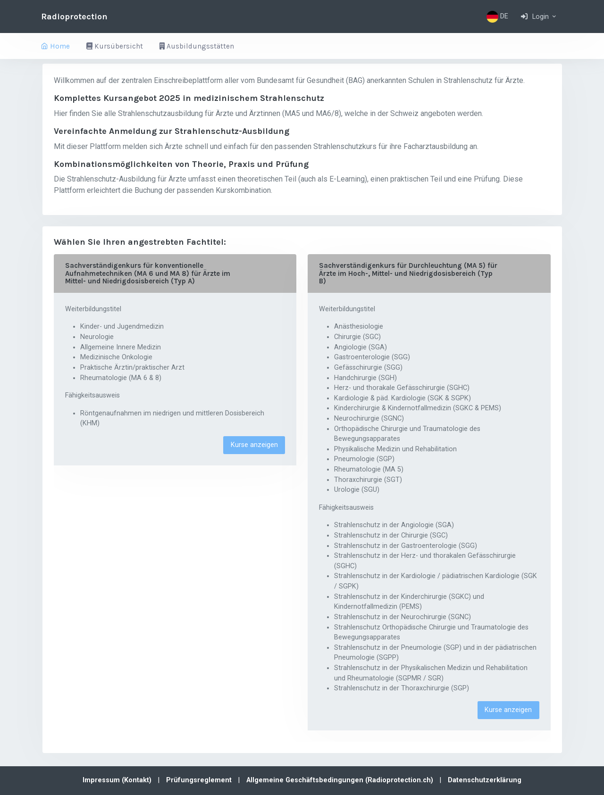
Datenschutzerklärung (484, 780)
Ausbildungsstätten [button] (196, 46)
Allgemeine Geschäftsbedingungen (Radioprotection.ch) (340, 780)
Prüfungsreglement (200, 780)
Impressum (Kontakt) (118, 780)
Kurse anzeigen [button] (254, 445)
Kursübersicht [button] (114, 46)
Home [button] (55, 46)
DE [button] (497, 17)
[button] (539, 16)
